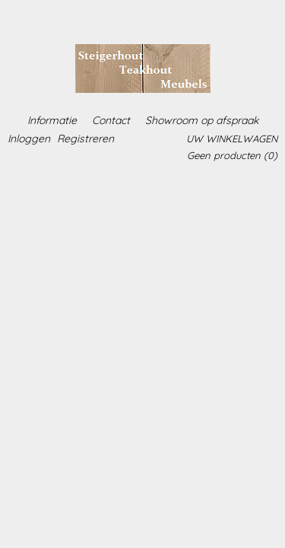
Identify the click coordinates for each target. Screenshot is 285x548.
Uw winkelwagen (231, 138)
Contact (111, 120)
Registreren (85, 138)
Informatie (52, 120)
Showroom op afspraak (201, 120)
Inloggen (29, 138)
